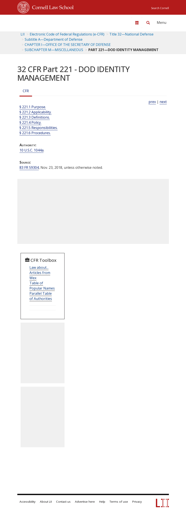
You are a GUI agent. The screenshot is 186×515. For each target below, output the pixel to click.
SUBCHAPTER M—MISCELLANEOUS (54, 49)
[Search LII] (148, 23)
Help (102, 502)
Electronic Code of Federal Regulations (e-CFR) (67, 34)
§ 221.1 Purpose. (32, 107)
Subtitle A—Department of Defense (53, 39)
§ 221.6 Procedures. (35, 132)
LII (23, 34)
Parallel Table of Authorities (40, 296)
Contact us (63, 502)
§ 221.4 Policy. (30, 122)
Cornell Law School (51, 6)
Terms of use (119, 502)
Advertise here (85, 502)
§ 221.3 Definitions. (34, 117)
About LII (46, 502)
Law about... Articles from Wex (39, 272)
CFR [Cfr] (26, 91)
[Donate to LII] (137, 23)
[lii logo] (34, 21)
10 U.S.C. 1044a (31, 150)
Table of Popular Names (42, 286)
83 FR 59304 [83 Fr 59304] (29, 167)
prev (152, 101)
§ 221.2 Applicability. (35, 112)
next (163, 101)
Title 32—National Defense (131, 34)
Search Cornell (160, 8)
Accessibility (27, 502)
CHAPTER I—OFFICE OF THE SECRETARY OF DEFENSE (68, 44)
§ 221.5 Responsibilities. (38, 127)
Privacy (137, 502)
